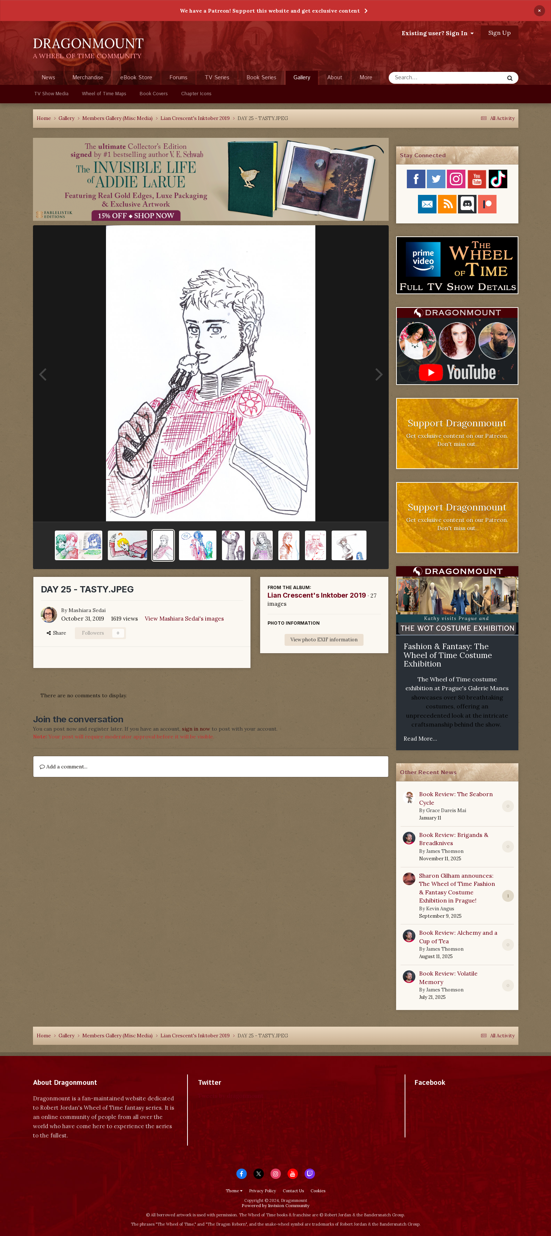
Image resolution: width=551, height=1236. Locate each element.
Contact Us (293, 1190)
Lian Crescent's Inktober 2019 (317, 595)
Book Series (261, 78)
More (365, 78)
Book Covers (154, 93)
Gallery (301, 79)
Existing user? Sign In (438, 33)
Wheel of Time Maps (104, 93)
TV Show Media (51, 93)
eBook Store (136, 78)
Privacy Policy (262, 1190)
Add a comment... (63, 766)
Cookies (318, 1190)
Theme (234, 1190)
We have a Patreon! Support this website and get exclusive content (270, 10)
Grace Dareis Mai (446, 810)
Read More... (420, 738)
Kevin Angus (440, 909)
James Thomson (445, 851)
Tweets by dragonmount (230, 1095)
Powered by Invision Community (275, 1205)
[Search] (427, 78)
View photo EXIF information (324, 640)
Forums (178, 78)
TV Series (217, 78)
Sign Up (499, 32)
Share (56, 633)
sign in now (196, 728)
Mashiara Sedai (87, 610)
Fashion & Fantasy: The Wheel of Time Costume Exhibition (448, 655)
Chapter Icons (196, 93)
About (334, 78)
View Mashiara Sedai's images (184, 618)
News (48, 78)
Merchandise (87, 78)
